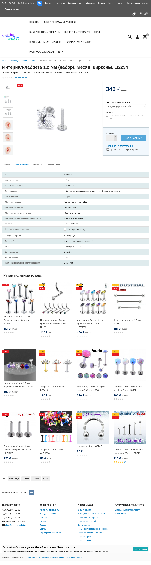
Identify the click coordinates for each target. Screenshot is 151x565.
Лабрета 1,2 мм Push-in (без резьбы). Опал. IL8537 (128, 388)
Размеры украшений (87, 521)
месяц (45, 479)
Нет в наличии (133, 138)
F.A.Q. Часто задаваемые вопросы (93, 529)
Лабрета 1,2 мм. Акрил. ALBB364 (52, 451)
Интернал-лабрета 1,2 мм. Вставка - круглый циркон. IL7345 (17, 320)
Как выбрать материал (88, 517)
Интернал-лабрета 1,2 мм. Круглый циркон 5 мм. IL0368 (18, 385)
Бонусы (120, 3)
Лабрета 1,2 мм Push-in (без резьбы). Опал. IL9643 (91, 388)
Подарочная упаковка (78, 42)
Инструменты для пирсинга (45, 42)
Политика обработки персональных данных (46, 557)
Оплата (43, 521)
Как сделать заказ (75, 3)
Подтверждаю (141, 549)
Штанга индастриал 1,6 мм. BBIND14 (127, 322)
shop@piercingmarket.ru (26, 3)
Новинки (34, 22)
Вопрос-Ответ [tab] (54, 165)
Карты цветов (84, 525)
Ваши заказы (121, 514)
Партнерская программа (137, 3)
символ (26, 479)
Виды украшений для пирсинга (91, 514)
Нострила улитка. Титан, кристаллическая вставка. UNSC (53, 323)
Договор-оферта (74, 557)
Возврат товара (84, 540)
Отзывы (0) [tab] (38, 165)
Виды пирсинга (84, 510)
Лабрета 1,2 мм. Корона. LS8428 (52, 388)
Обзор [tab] (7, 165)
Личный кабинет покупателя (127, 510)
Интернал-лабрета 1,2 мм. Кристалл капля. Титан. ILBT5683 (90, 323)
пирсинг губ (14, 479)
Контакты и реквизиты (55, 3)
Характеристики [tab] (22, 165)
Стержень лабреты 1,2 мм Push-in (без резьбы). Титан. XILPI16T (18, 449)
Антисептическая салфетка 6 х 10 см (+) (126, 116)
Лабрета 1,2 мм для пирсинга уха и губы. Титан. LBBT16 (128, 451)
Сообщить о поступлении (119, 146)
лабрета (36, 479)
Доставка (44, 517)
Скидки (111, 3)
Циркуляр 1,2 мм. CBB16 (89, 446)
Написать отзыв (20, 78)
